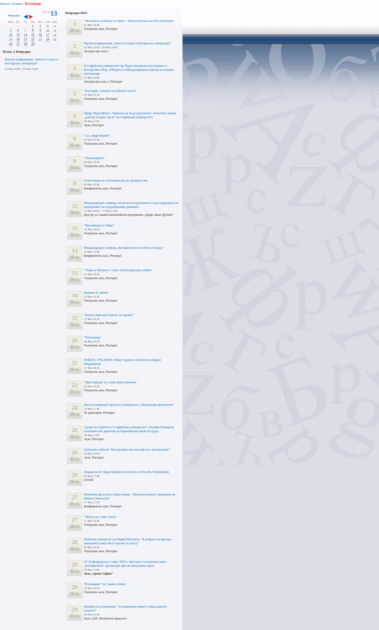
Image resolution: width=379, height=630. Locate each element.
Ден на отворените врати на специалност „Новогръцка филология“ (129, 405)
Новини (17, 4)
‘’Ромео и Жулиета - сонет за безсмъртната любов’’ (118, 270)
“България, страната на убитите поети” (110, 91)
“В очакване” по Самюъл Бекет (105, 584)
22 (33, 39)
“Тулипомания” (94, 158)
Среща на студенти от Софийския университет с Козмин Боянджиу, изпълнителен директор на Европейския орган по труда (129, 429)
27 (18, 44)
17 (47, 35)
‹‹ (26, 17)
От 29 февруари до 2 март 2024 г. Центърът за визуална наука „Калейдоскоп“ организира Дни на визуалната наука (125, 563)
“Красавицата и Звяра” (99, 225)
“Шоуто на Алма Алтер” (100, 517)
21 (25, 39)
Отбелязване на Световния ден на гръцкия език (115, 180)
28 (25, 44)
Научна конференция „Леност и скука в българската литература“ (31, 61)
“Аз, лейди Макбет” (97, 135)
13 (18, 35)
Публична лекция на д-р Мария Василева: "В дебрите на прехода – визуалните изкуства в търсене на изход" (129, 541)
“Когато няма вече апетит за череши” (109, 315)
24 (47, 39)
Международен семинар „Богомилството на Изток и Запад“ (124, 248)
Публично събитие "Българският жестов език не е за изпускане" (127, 449)
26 (10, 44)
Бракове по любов (96, 292)
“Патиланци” (93, 337)
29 (33, 44)
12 (10, 35)
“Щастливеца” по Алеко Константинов (110, 382)
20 (18, 39)
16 (40, 35)
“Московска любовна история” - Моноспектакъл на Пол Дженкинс (129, 21)
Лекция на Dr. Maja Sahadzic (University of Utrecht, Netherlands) (126, 472)
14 (25, 35)
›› (33, 17)
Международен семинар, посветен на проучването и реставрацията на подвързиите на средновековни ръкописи (131, 205)
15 (33, 35)
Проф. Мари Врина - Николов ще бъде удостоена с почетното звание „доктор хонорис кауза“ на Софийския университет (130, 115)
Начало (5, 4)
